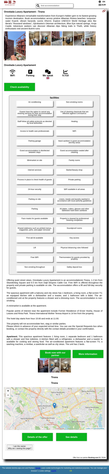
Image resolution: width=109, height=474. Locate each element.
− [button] (8, 395)
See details (71, 437)
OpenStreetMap (98, 428)
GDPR (53, 471)
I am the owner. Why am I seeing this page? (19, 447)
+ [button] (8, 391)
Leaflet (88, 428)
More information (88, 354)
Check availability (19, 87)
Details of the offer (37, 437)
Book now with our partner (55, 354)
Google (38, 468)
